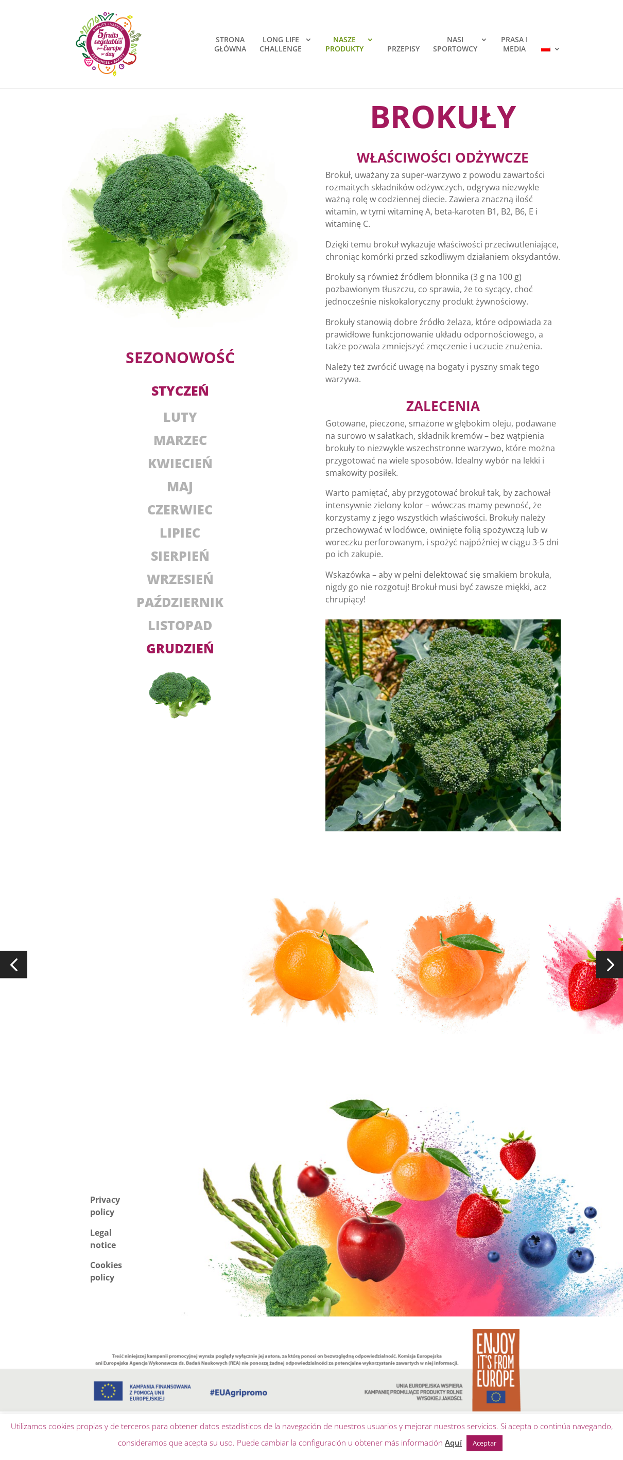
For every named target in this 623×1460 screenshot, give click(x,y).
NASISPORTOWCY (455, 44)
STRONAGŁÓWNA (230, 44)
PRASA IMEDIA (514, 44)
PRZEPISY (403, 49)
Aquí (453, 1442)
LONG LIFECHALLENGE (280, 44)
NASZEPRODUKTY (344, 44)
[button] (13, 964)
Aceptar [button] (484, 1443)
